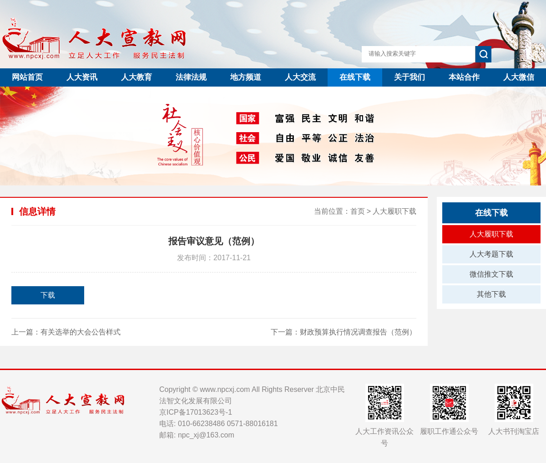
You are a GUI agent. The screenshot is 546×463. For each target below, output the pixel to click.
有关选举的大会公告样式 (80, 332)
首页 (357, 211)
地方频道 (245, 77)
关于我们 (409, 77)
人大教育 (136, 77)
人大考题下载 (491, 254)
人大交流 (300, 77)
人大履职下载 (394, 211)
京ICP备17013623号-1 (195, 412)
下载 (47, 295)
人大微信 (518, 77)
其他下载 (491, 294)
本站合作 (464, 77)
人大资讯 (81, 77)
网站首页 (27, 77)
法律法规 (191, 77)
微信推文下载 (491, 274)
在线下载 (354, 77)
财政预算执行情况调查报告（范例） (358, 332)
